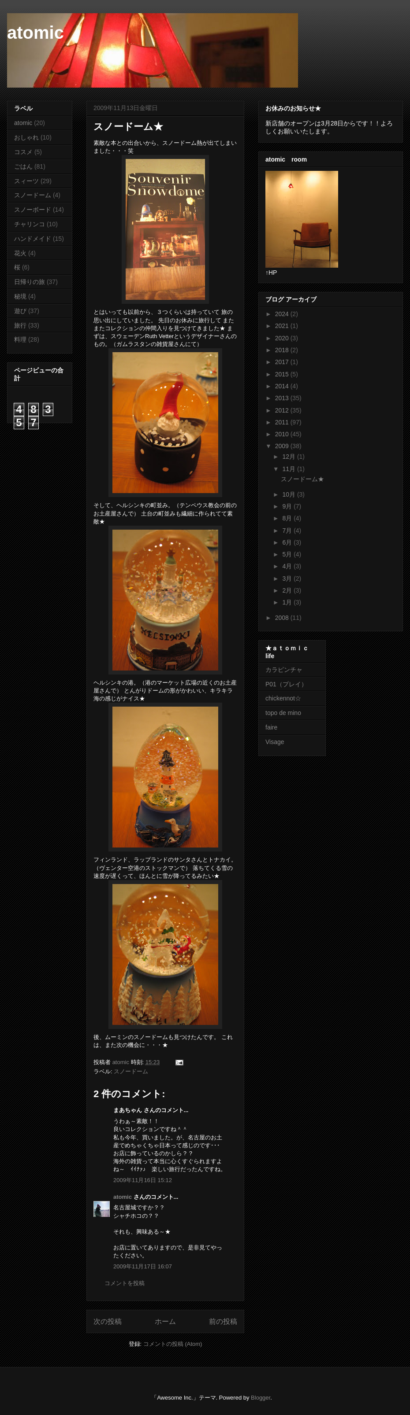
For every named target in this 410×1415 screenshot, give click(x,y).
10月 (289, 494)
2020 (283, 338)
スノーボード (32, 209)
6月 (288, 542)
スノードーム (131, 1071)
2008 (283, 617)
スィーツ (26, 180)
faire (274, 727)
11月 (289, 468)
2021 (283, 325)
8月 (288, 518)
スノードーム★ (302, 479)
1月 (288, 602)
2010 (283, 434)
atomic (35, 32)
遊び (20, 310)
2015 (283, 374)
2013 (283, 398)
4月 (288, 566)
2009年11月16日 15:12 (142, 1180)
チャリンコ (29, 224)
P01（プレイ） (286, 684)
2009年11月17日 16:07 (142, 1266)
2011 (283, 422)
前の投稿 (223, 1321)
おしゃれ (26, 137)
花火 (20, 253)
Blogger (260, 1397)
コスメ (23, 151)
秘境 (20, 296)
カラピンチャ (283, 669)
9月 (288, 506)
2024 (283, 313)
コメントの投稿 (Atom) (172, 1344)
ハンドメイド (32, 238)
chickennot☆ (283, 698)
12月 (289, 456)
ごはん (23, 166)
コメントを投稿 (124, 1283)
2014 (283, 386)
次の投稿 (107, 1321)
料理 (20, 339)
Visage (274, 741)
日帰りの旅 (29, 281)
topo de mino (283, 712)
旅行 (20, 325)
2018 (283, 350)
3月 (288, 578)
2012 (283, 410)
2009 (283, 446)
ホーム (165, 1321)
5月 (288, 554)
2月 (288, 590)
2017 (283, 361)
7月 (288, 530)
